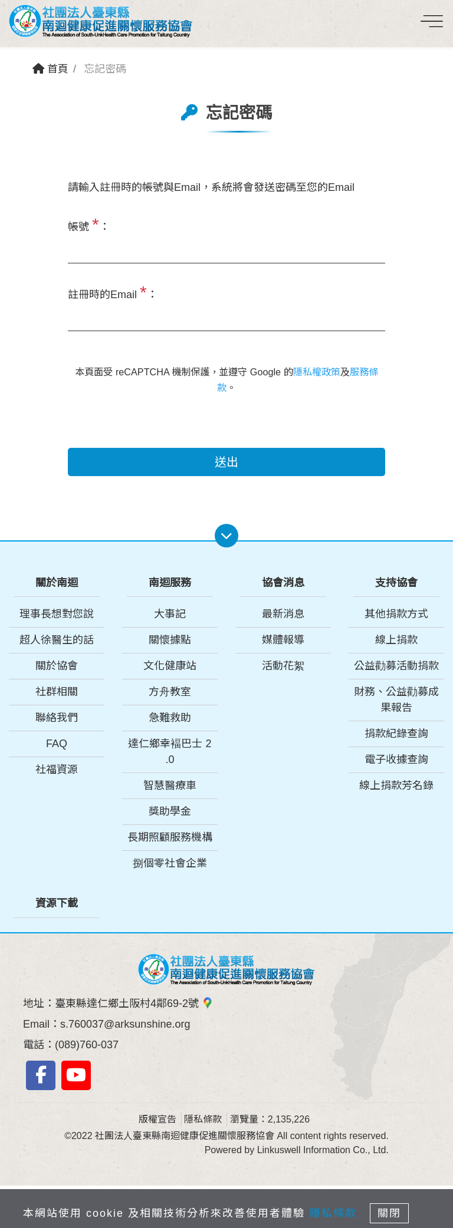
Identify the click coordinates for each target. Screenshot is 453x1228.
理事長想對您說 (56, 614)
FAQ (56, 744)
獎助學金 (170, 811)
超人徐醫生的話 (56, 640)
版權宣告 (157, 1119)
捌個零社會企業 (170, 863)
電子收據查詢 (396, 759)
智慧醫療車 (169, 785)
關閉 (389, 1213)
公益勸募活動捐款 (396, 666)
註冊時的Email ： (112, 292)
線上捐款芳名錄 (396, 785)
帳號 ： (89, 224)
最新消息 (283, 614)
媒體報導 (283, 640)
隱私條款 (203, 1119)
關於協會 (56, 666)
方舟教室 (170, 692)
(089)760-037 (87, 1045)
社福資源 (56, 769)
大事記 (170, 614)
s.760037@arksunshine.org (125, 1024)
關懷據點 (170, 640)
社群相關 (56, 692)
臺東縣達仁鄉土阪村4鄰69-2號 (134, 1003)
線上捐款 (396, 640)
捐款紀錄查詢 (396, 734)
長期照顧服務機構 (169, 837)
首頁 (50, 69)
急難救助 (170, 718)
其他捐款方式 (396, 614)
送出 (226, 461)
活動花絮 (283, 666)
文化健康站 (169, 666)
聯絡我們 (56, 718)
